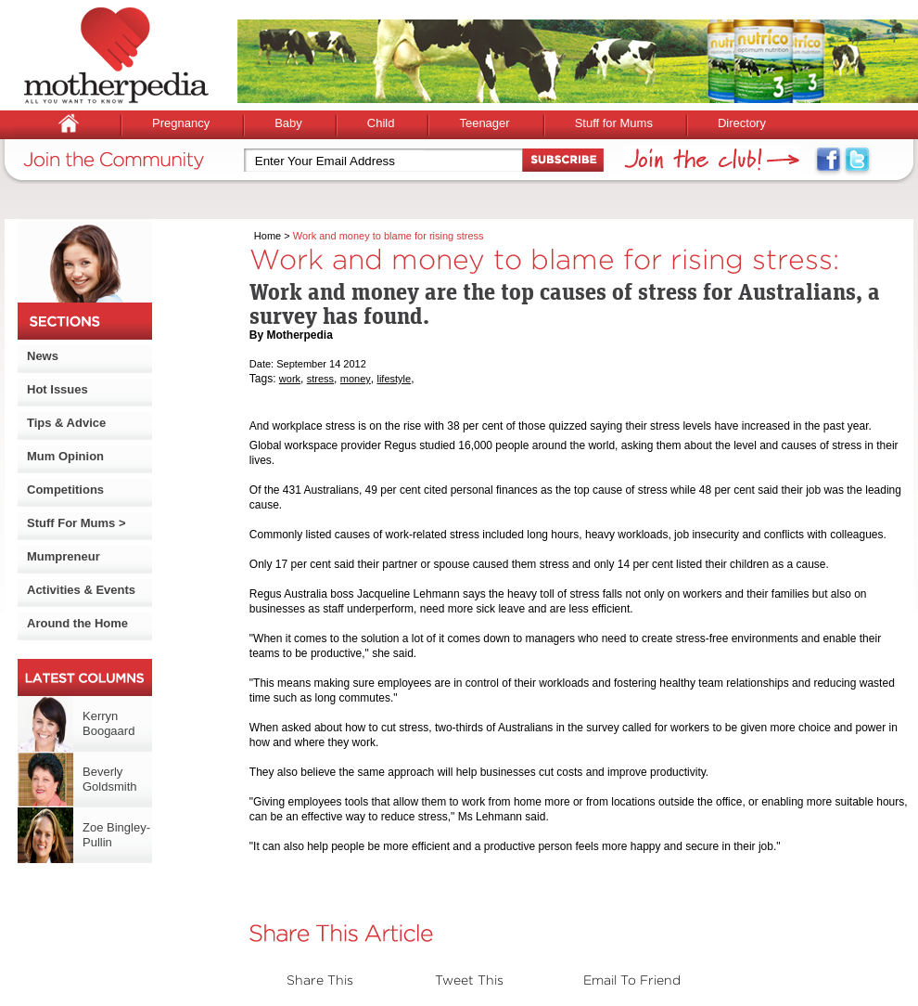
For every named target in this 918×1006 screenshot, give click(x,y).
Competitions (65, 490)
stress (320, 378)
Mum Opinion (65, 456)
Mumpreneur (63, 556)
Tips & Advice (66, 423)
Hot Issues (57, 389)
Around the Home (77, 623)
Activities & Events (81, 590)
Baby (288, 123)
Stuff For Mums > (76, 523)
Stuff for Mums (614, 123)
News (42, 356)
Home (267, 235)
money (355, 378)
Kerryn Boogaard (108, 723)
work (289, 378)
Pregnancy (181, 123)
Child (381, 123)
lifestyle (393, 378)
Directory (742, 123)
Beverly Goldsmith (110, 779)
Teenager (484, 123)
